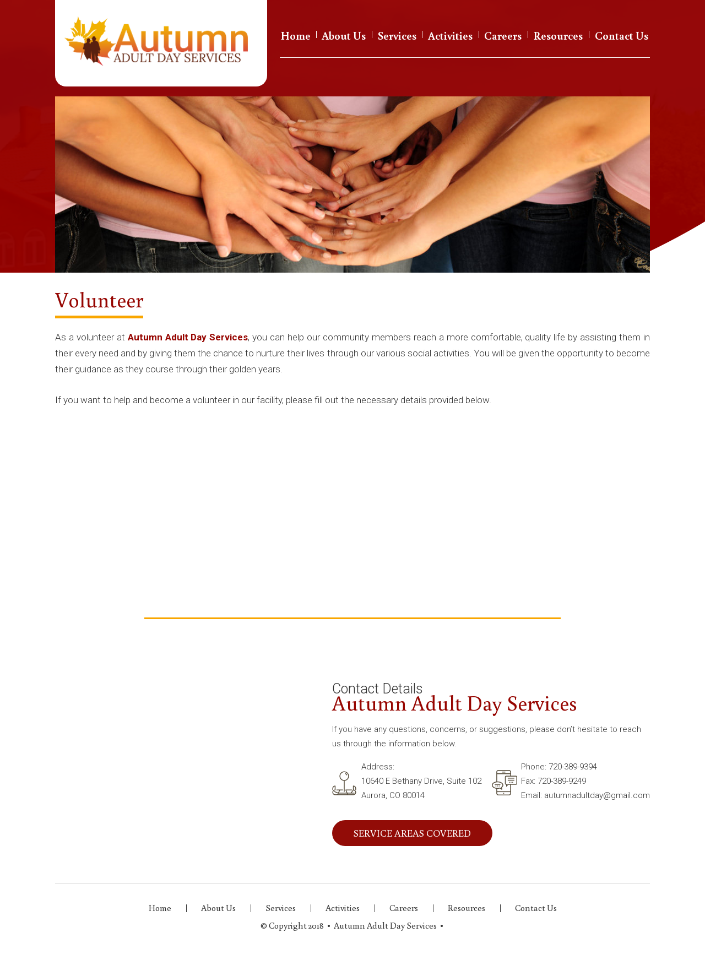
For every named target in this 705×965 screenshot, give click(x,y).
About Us (344, 35)
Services (397, 35)
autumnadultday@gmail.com (597, 795)
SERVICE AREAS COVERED (412, 832)
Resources (558, 35)
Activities (450, 35)
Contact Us (621, 35)
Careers (503, 35)
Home (296, 35)
